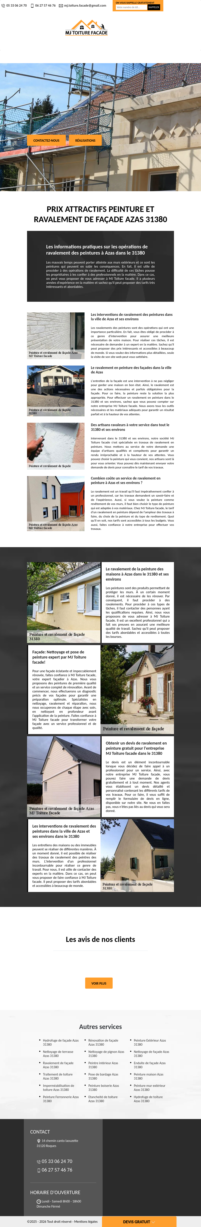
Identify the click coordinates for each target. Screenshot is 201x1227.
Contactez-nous (46, 140)
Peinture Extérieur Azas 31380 (150, 1042)
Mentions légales (86, 1222)
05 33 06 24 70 (14, 5)
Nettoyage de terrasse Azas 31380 (58, 1054)
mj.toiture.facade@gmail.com (83, 5)
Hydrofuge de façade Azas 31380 (61, 1042)
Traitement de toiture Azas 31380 (58, 1076)
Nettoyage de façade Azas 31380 (151, 1054)
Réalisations (85, 140)
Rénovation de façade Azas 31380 (103, 1042)
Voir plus (99, 983)
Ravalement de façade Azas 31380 (58, 1065)
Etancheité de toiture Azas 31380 (103, 1099)
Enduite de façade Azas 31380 (150, 1065)
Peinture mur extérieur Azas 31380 (149, 1088)
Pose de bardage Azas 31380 (103, 1076)
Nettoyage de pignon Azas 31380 (106, 1054)
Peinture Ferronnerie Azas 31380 (61, 1099)
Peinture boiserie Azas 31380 (103, 1088)
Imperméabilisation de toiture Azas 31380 (58, 1088)
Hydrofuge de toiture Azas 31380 (148, 1099)
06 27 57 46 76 (43, 5)
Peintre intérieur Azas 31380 (103, 1065)
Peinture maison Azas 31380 (149, 1076)
